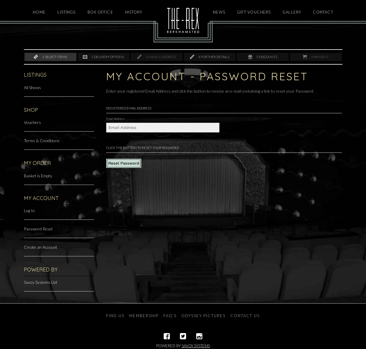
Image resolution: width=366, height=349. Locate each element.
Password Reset (38, 228)
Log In (29, 210)
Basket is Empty (38, 175)
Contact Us (245, 315)
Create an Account (40, 247)
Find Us (115, 315)
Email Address (115, 118)
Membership (144, 315)
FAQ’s (170, 315)
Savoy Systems (196, 345)
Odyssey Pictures (203, 315)
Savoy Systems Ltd (40, 282)
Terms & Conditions (42, 140)
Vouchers (32, 122)
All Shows (32, 87)
